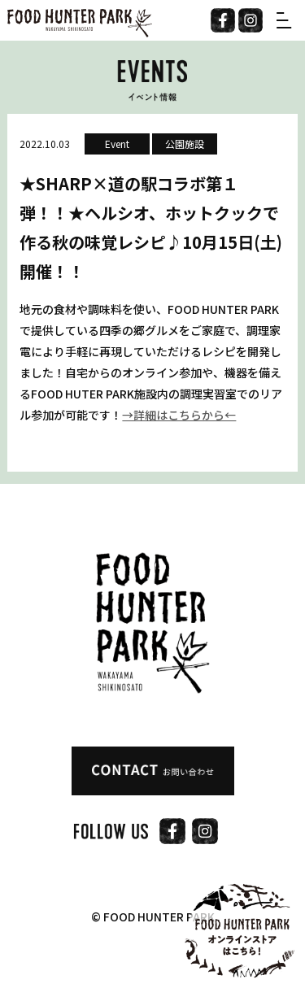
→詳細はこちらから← (179, 415)
